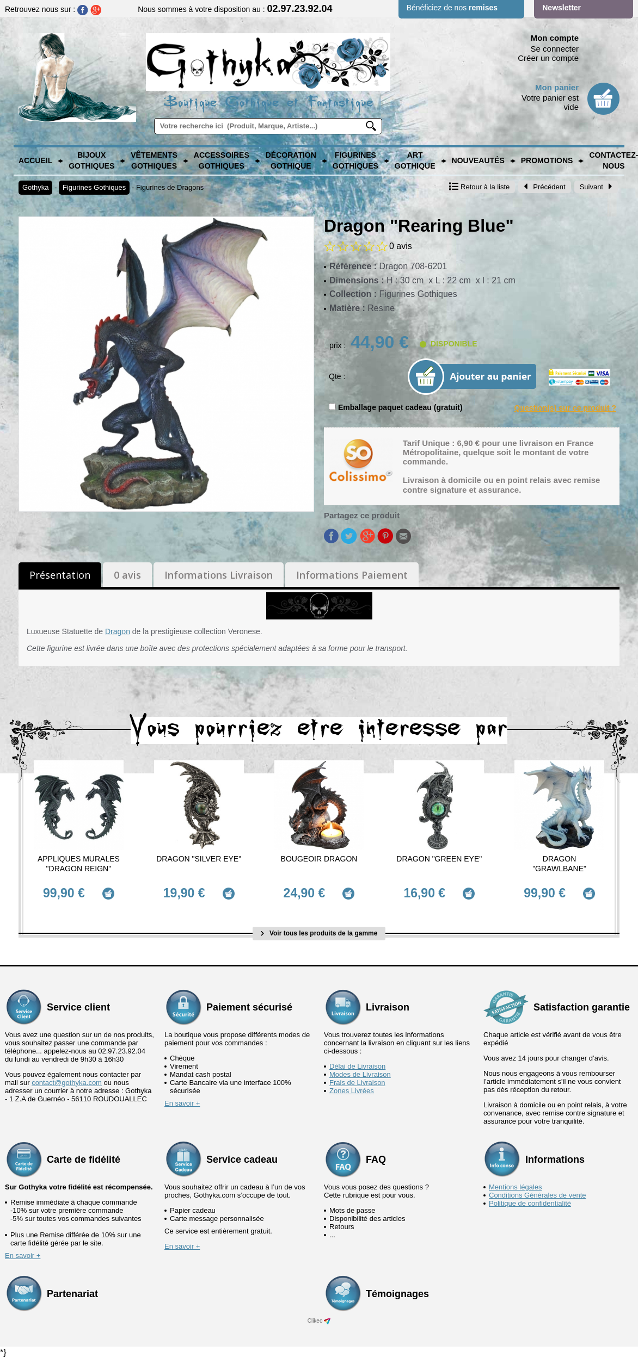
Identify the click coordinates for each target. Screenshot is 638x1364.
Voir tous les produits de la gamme (319, 929)
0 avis (127, 574)
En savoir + (182, 1099)
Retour (479, 187)
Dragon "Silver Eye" (198, 858)
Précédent (544, 187)
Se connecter (555, 48)
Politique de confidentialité (530, 1199)
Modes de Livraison (360, 1070)
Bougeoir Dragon (319, 858)
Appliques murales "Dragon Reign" (79, 863)
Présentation (59, 574)
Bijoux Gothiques (91, 160)
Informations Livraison (218, 574)
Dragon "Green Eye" (439, 858)
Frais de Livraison (357, 1078)
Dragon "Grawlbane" (559, 863)
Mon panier (557, 87)
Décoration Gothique (291, 160)
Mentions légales (515, 1183)
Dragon (117, 631)
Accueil (35, 160)
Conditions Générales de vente (537, 1191)
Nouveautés (478, 160)
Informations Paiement (352, 574)
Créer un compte (548, 58)
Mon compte (555, 37)
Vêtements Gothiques (154, 160)
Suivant (596, 187)
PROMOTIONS (547, 160)
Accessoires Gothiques (221, 160)
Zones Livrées (351, 1086)
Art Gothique (415, 160)
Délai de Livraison (357, 1062)
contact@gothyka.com (67, 1078)
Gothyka (35, 187)
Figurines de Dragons (170, 187)
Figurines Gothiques (355, 160)
